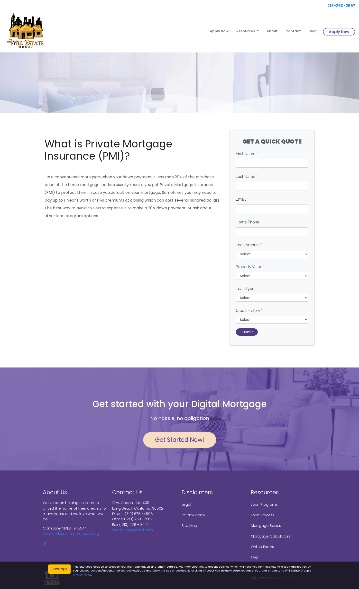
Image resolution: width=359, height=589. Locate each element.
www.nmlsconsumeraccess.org (71, 533)
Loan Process (263, 515)
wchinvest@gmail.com (132, 529)
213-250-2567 (339, 6)
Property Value (250, 267)
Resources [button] (246, 31)
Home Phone (249, 222)
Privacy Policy (193, 515)
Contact (293, 31)
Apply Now (219, 31)
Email (242, 199)
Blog (313, 31)
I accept (59, 569)
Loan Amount (249, 245)
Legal (186, 504)
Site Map (189, 525)
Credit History (249, 310)
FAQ (254, 557)
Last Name (247, 176)
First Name (247, 153)
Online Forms (262, 546)
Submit (247, 332)
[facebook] (45, 543)
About (272, 31)
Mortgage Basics (266, 525)
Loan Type (246, 288)
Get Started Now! (179, 440)
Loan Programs (264, 504)
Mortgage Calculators (270, 536)
